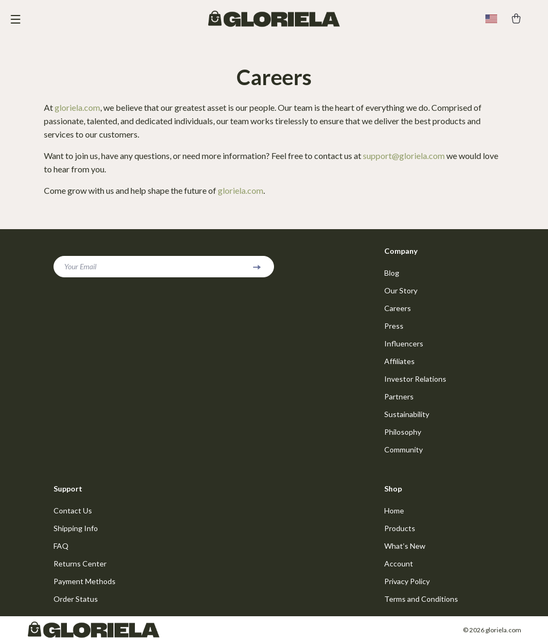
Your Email (80, 266)
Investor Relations (415, 378)
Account (398, 563)
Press (394, 325)
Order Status (76, 598)
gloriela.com (77, 107)
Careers (397, 308)
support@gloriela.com (404, 155)
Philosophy (402, 431)
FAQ (61, 545)
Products (399, 528)
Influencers (403, 343)
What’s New (404, 545)
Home (394, 510)
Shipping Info (76, 528)
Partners (399, 396)
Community (403, 449)
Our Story (400, 290)
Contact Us (73, 510)
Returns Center (80, 563)
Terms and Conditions (421, 598)
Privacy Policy (407, 581)
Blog (391, 272)
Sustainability (406, 414)
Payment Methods (85, 581)
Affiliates (399, 361)
